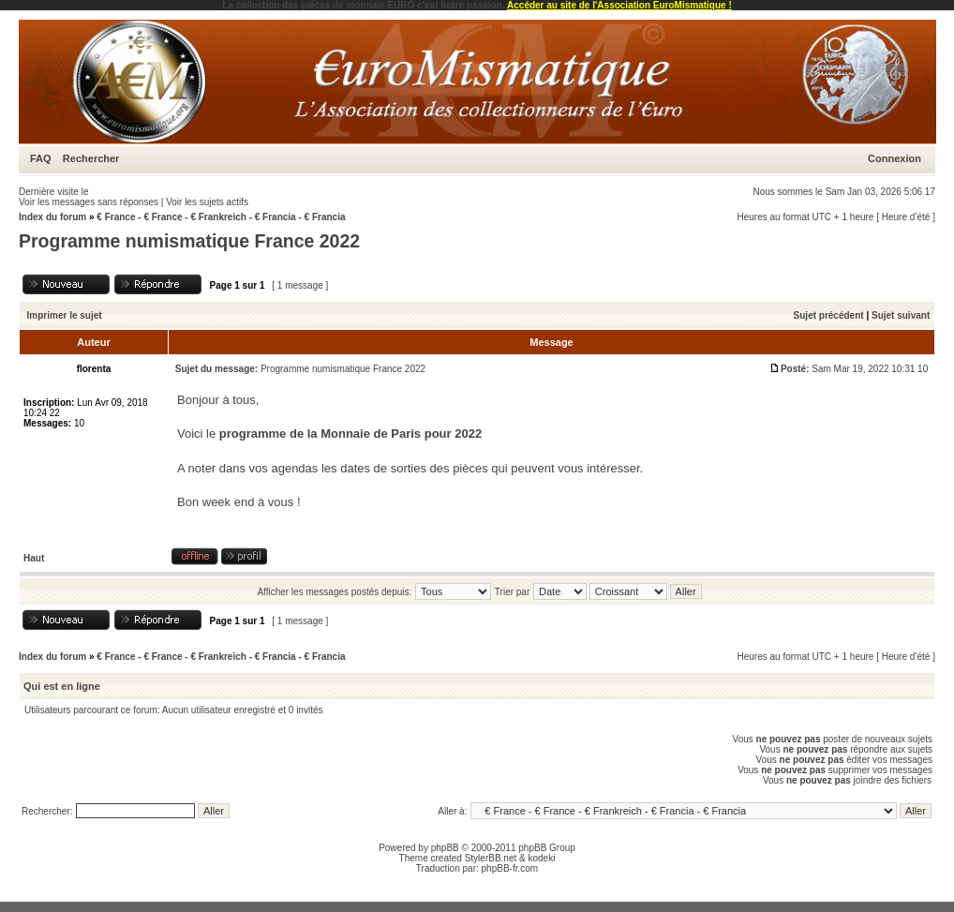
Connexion (894, 158)
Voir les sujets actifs (207, 202)
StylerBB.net (491, 858)
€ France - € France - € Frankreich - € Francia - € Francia (221, 217)
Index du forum (52, 217)
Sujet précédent (829, 315)
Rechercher (91, 158)
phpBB (445, 848)
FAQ (41, 158)
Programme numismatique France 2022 (189, 241)
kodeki (541, 858)
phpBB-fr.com (510, 868)
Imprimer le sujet (64, 315)
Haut (33, 558)
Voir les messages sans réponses (88, 202)
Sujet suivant (901, 315)
